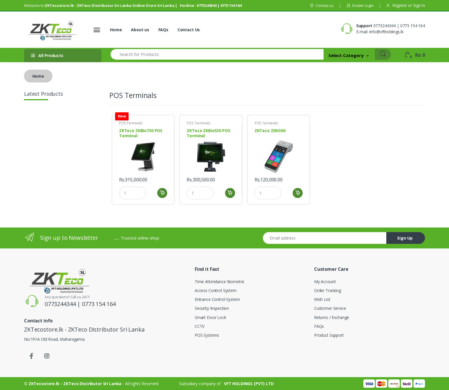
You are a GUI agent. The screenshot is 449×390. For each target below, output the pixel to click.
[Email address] (325, 238)
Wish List (322, 299)
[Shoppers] (45, 29)
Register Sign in (405, 5)
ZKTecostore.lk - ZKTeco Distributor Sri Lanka (76, 383)
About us (140, 29)
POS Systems (207, 335)
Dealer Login (359, 5)
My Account (325, 281)
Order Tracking (327, 290)
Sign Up (405, 238)
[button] (348, 55)
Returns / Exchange (331, 317)
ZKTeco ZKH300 (270, 130)
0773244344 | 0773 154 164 (399, 25)
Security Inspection (212, 308)
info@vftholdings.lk (386, 31)
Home (116, 29)
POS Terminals (131, 123)
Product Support (329, 335)
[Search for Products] (217, 54)
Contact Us (189, 29)
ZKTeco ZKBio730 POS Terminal (140, 133)
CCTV (199, 326)
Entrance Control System (217, 299)
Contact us (321, 5)
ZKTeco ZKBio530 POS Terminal (208, 133)
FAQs (163, 29)
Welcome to (133, 5)
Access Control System (216, 290)
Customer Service (330, 308)
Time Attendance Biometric (220, 281)
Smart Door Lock (210, 317)
